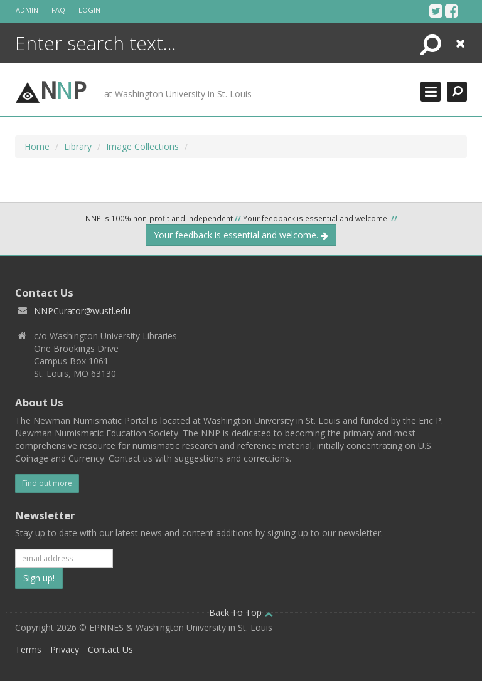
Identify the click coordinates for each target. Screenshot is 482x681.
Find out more (47, 483)
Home (37, 146)
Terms (28, 649)
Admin (27, 9)
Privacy (64, 649)
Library (78, 146)
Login (89, 9)
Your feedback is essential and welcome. (241, 235)
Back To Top (241, 612)
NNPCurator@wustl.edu (82, 311)
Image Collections (142, 146)
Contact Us (110, 649)
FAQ (58, 9)
